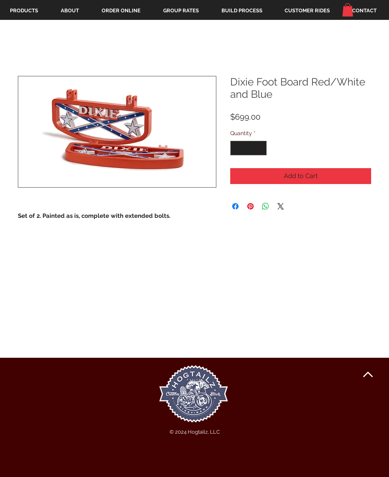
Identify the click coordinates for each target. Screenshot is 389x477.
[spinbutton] (248, 148)
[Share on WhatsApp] (265, 206)
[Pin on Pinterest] (250, 206)
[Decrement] (236, 148)
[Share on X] (280, 206)
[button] (347, 9)
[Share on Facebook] (235, 206)
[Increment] (261, 148)
